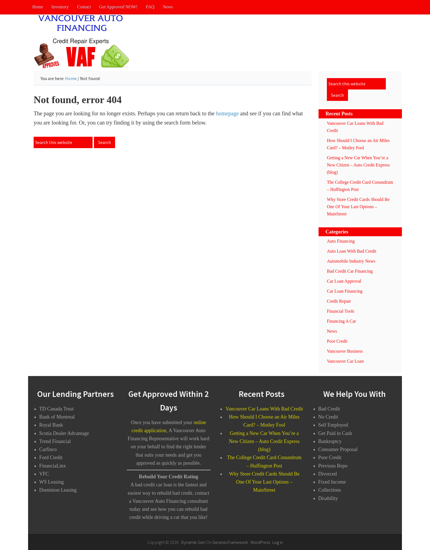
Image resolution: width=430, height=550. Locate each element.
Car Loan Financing (344, 291)
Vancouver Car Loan (345, 361)
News (332, 331)
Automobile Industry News (351, 261)
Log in (277, 542)
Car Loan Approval (344, 281)
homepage (227, 113)
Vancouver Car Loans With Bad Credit (264, 409)
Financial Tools (340, 311)
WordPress (260, 542)
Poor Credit (337, 341)
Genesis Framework (230, 542)
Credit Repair (339, 301)
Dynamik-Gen (193, 542)
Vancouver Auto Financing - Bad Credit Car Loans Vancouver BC (83, 42)
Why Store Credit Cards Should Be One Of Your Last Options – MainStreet (358, 206)
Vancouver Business (345, 351)
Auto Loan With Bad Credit (351, 251)
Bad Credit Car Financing (350, 271)
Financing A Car (341, 321)
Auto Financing (341, 241)
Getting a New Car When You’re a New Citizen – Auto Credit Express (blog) (358, 165)
